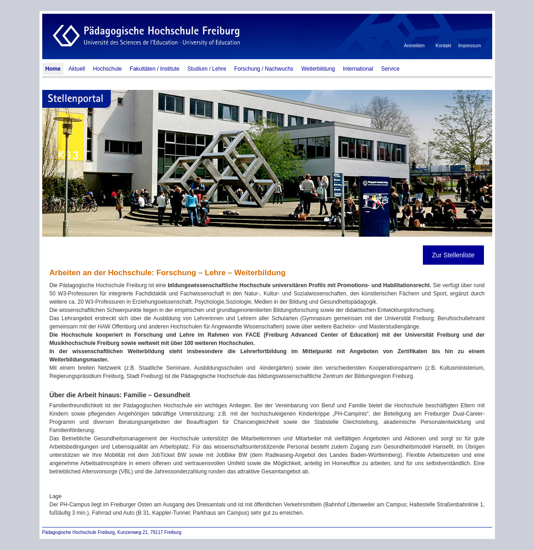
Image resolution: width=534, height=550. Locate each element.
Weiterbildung (318, 69)
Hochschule (107, 69)
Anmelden (414, 45)
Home (53, 69)
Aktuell (76, 69)
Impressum (469, 45)
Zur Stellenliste (453, 255)
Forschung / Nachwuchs (263, 69)
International (358, 69)
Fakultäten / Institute (155, 69)
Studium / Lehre (206, 69)
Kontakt (443, 45)
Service (390, 69)
